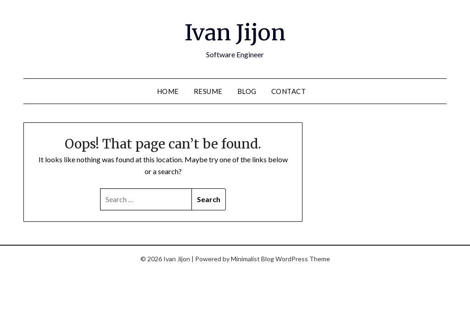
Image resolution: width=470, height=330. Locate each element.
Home (168, 91)
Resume (208, 91)
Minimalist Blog (252, 259)
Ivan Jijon (235, 32)
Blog (247, 91)
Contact (288, 91)
